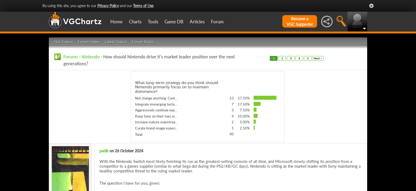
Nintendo (90, 57)
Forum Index (88, 42)
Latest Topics (116, 42)
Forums (70, 57)
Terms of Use (143, 5)
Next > (318, 58)
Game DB (173, 21)
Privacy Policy (108, 5)
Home (116, 21)
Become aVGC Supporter (300, 21)
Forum (217, 21)
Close (371, 6)
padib (104, 151)
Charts (135, 21)
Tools (153, 21)
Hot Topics (63, 42)
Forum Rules (143, 42)
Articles (197, 21)
